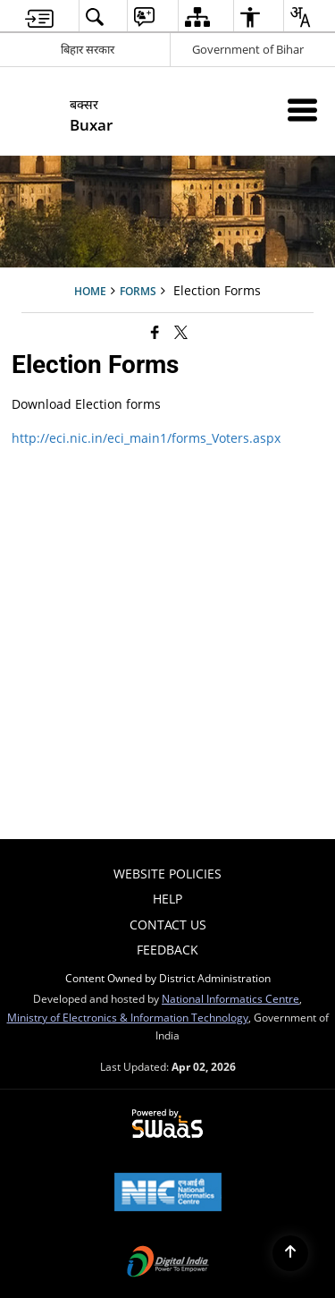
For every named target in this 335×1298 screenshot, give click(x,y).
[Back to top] (290, 1253)
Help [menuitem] (167, 898)
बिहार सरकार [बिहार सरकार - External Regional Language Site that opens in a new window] (87, 49)
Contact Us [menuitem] (168, 924)
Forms (138, 291)
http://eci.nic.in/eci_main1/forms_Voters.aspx (146, 437)
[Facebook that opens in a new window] (155, 332)
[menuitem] (39, 16)
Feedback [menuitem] (167, 949)
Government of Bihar (248, 49)
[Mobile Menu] (302, 109)
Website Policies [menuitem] (167, 873)
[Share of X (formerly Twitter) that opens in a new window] (181, 332)
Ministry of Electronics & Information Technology (127, 1017)
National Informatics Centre (230, 998)
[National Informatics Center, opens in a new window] (168, 1193)
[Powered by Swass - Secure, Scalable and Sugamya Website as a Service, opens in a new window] (167, 1124)
